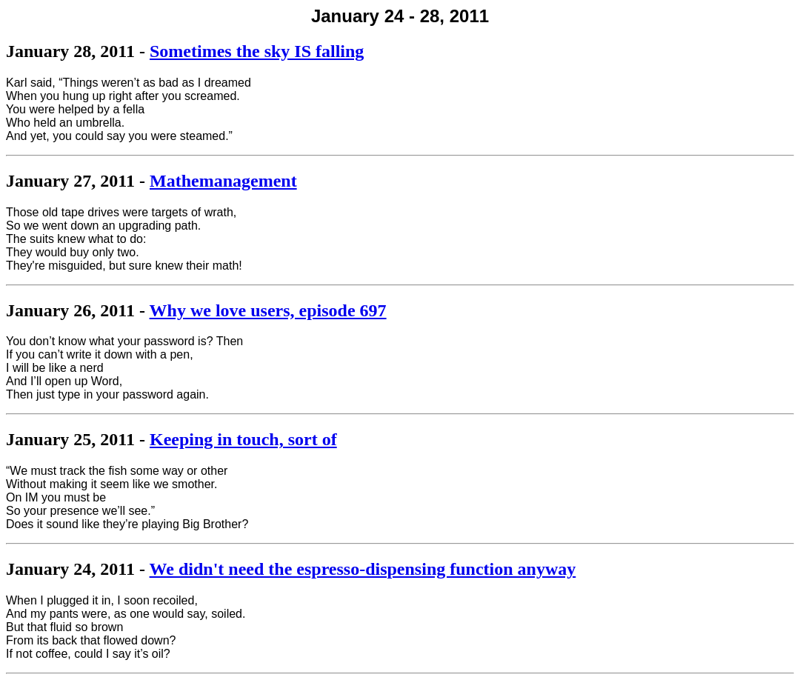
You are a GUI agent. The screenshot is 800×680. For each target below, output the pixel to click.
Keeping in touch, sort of (243, 439)
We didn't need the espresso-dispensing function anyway (363, 569)
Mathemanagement (223, 180)
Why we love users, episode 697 (268, 310)
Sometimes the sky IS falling (257, 51)
